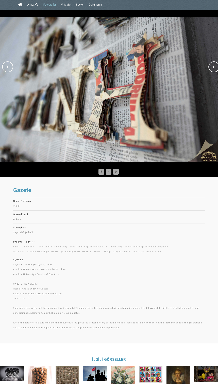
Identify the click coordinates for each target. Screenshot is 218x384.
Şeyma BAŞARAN (70, 251)
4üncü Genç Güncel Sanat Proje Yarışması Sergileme (138, 247)
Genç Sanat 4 (44, 247)
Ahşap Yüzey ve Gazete (117, 251)
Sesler (80, 4)
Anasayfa (32, 4)
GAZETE (86, 251)
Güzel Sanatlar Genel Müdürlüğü (31, 251)
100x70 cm (138, 251)
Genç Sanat (28, 247)
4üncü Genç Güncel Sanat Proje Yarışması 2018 (80, 247)
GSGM (54, 251)
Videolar (66, 4)
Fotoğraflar (49, 4)
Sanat (16, 247)
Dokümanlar (96, 4)
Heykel (97, 251)
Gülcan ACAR (153, 251)
